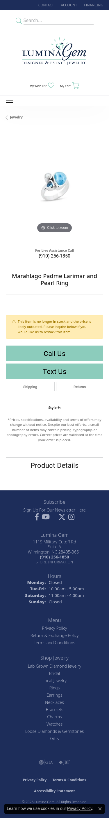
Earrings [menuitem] (54, 695)
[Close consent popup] (100, 808)
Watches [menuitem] (54, 724)
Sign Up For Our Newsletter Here (54, 510)
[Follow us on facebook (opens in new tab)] (37, 517)
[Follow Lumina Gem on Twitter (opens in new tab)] (61, 517)
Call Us (54, 353)
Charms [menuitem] (54, 717)
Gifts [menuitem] (54, 738)
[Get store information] (54, 562)
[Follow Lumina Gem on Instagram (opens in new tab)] (71, 517)
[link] (45, 5)
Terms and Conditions (54, 642)
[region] (54, 186)
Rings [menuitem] (54, 688)
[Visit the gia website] (46, 762)
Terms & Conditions (69, 779)
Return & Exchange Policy (54, 635)
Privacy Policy (54, 628)
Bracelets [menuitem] (54, 709)
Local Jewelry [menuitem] (54, 680)
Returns (80, 386)
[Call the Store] (54, 557)
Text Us (54, 371)
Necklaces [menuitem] (54, 702)
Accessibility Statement (54, 790)
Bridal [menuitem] (54, 673)
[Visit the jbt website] (64, 762)
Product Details (54, 465)
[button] (68, 5)
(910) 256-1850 (54, 256)
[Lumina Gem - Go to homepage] (54, 53)
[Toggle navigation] (9, 101)
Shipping (30, 386)
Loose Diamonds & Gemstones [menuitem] (54, 731)
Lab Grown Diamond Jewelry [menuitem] (54, 666)
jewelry (16, 117)
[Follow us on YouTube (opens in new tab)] (46, 517)
